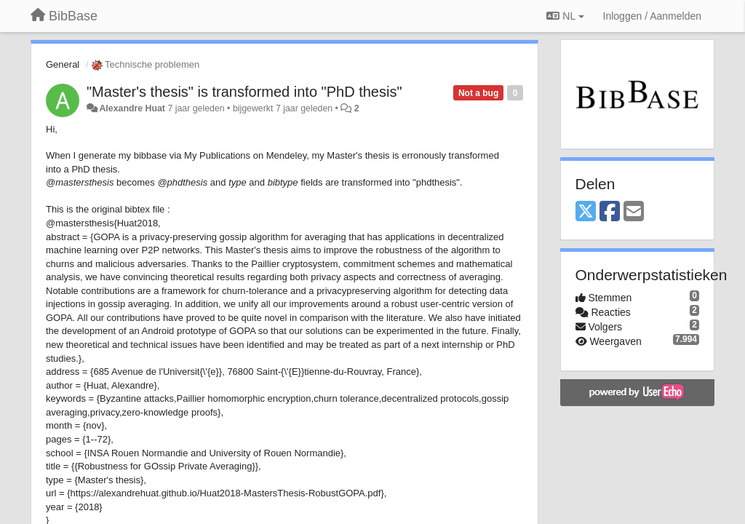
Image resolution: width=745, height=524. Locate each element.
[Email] (634, 212)
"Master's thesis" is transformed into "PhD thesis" (244, 92)
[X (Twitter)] (585, 212)
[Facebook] (609, 212)
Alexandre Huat (132, 108)
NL (564, 16)
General (62, 64)
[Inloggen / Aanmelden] (652, 16)
